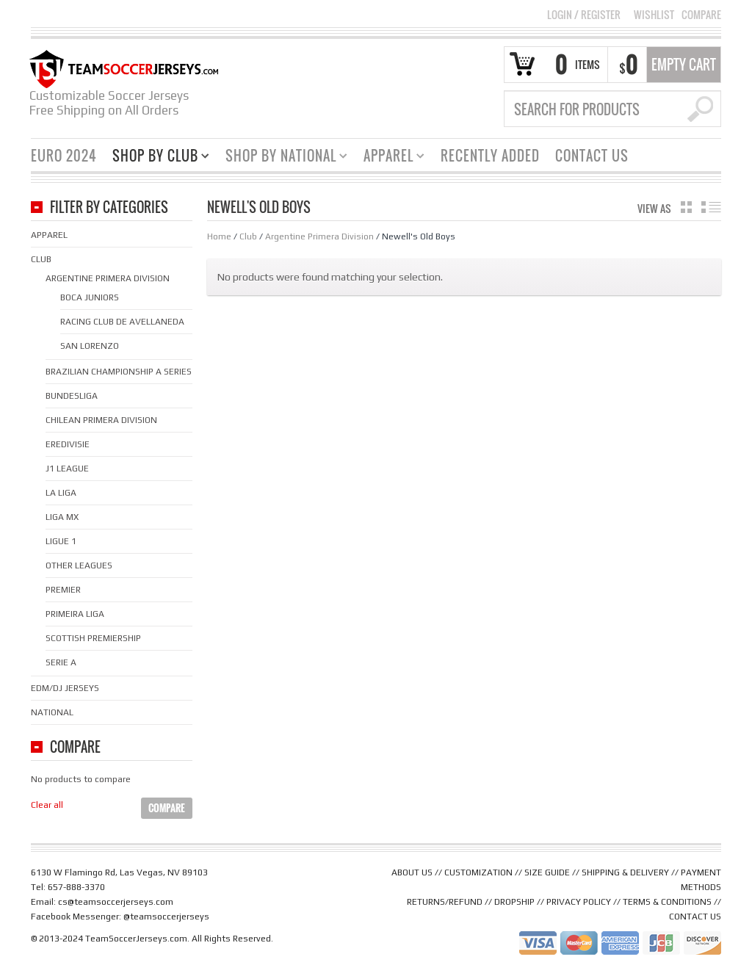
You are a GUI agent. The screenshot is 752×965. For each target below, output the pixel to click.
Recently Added (490, 155)
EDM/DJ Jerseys (65, 688)
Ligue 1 (61, 541)
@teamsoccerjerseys (166, 916)
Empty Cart (683, 64)
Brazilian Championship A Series (119, 371)
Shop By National (280, 157)
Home (219, 236)
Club (248, 236)
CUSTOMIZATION (478, 872)
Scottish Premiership (93, 638)
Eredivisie (68, 444)
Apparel (388, 157)
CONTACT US (695, 916)
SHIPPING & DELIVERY (625, 872)
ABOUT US (412, 872)
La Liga (61, 493)
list (711, 207)
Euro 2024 (64, 155)
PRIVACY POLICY (578, 902)
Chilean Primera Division (101, 420)
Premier (63, 590)
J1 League (67, 468)
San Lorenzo (89, 346)
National (52, 712)
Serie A (61, 662)
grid (686, 207)
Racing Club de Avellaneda (122, 322)
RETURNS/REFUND (444, 902)
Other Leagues (79, 565)
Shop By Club (155, 157)
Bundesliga (72, 396)
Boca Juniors (89, 297)
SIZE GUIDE (547, 872)
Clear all (47, 805)
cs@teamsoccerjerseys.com (115, 902)
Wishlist (654, 14)
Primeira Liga (75, 614)
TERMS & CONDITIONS (667, 902)
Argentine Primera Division (319, 236)
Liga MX (62, 517)
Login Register (584, 14)
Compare (701, 14)
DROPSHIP (514, 902)
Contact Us (592, 155)
